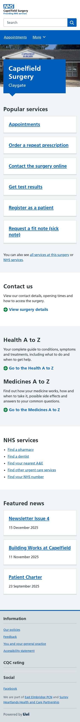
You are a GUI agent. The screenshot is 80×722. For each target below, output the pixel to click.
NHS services (13, 260)
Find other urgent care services (32, 470)
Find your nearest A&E (25, 463)
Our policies (11, 630)
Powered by (16, 714)
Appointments (15, 37)
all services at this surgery (49, 255)
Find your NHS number (26, 477)
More (39, 37)
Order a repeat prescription (38, 145)
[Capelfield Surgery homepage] (21, 9)
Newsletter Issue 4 (29, 518)
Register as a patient (31, 208)
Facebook (10, 689)
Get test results (25, 187)
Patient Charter (25, 577)
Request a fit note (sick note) (34, 231)
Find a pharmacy (21, 449)
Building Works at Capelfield (40, 548)
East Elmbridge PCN (38, 697)
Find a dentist (18, 456)
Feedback (10, 637)
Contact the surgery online (38, 166)
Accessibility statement (19, 651)
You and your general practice (24, 644)
